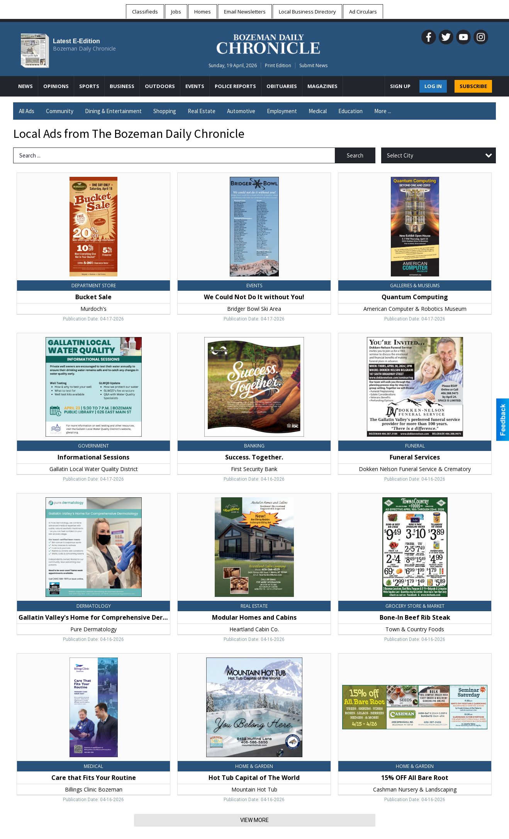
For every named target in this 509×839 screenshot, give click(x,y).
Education (350, 111)
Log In (433, 86)
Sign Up (400, 86)
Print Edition (278, 65)
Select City (400, 155)
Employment (282, 111)
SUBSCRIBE (473, 86)
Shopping (164, 111)
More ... (382, 111)
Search (355, 155)
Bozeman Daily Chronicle (84, 48)
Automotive (241, 111)
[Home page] (268, 43)
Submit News (313, 65)
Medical (318, 111)
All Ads (26, 111)
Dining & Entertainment (113, 111)
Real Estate (201, 111)
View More (254, 820)
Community (59, 111)
